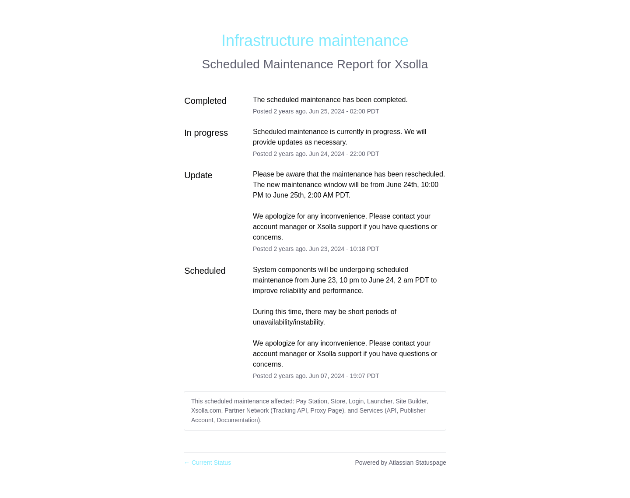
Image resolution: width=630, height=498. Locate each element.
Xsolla (411, 64)
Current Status (207, 462)
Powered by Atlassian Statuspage (400, 462)
